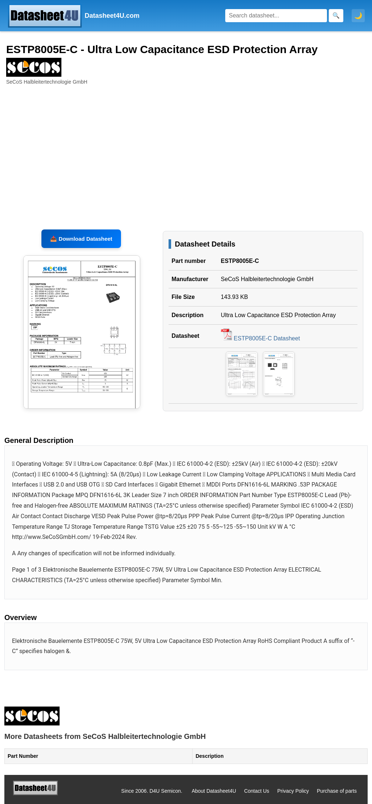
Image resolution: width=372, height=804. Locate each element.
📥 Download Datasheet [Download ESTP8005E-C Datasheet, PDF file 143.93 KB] (81, 239)
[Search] (276, 15)
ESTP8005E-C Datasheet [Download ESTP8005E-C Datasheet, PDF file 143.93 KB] (260, 338)
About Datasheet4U (214, 791)
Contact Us (256, 791)
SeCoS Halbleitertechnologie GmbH (267, 279)
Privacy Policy (293, 791)
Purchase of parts (337, 791)
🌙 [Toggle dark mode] (358, 15)
